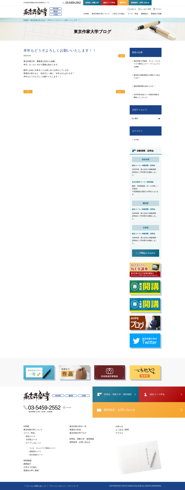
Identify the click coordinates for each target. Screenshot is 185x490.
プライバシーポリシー (57, 486)
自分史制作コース (36, 455)
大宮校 (55, 14)
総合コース (30, 436)
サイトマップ (73, 486)
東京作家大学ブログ (38, 20)
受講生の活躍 (156, 14)
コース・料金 (133, 14)
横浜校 (55, 11)
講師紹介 (144, 14)
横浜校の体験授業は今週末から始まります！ (147, 76)
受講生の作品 (75, 430)
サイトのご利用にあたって (36, 486)
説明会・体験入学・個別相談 (81, 439)
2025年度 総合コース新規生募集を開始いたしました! (146, 96)
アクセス (159, 9)
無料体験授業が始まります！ (144, 86)
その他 (122, 56)
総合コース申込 (109, 3)
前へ (29, 92)
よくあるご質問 (146, 9)
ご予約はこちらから (146, 253)
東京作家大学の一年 (77, 426)
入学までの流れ (118, 14)
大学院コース (31, 440)
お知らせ (133, 9)
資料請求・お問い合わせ (140, 3)
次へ (120, 92)
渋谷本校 (55, 8)
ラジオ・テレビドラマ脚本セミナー (42, 448)
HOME (86, 14)
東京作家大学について (100, 14)
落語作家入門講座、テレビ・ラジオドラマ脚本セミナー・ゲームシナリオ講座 (147, 64)
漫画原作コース (35, 451)
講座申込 (123, 3)
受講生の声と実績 (31, 470)
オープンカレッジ (33, 443)
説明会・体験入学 (92, 3)
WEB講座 (27, 461)
